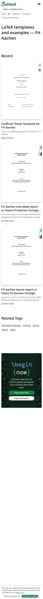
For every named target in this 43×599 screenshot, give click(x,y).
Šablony (16, 14)
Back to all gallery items (12, 9)
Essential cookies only (12, 596)
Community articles (9, 17)
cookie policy (19, 592)
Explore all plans (21, 398)
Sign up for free (21, 392)
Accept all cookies (30, 596)
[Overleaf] (8, 4)
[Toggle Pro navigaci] (39, 4)
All (9, 14)
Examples (26, 14)
